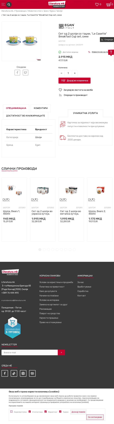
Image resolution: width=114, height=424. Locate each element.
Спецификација (16, 108)
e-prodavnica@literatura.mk (13, 300)
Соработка (82, 291)
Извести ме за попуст (102, 52)
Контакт (81, 295)
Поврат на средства (49, 313)
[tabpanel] (14, 209)
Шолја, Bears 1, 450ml (11, 212)
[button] (85, 90)
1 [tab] (39, 249)
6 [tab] (61, 249)
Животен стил (35, 11)
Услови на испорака (49, 300)
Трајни (65, 412)
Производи (20, 11)
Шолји (59, 11)
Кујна (52, 11)
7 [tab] (65, 249)
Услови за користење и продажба (56, 282)
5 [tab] (57, 249)
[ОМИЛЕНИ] (97, 4)
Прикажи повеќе (16, 406)
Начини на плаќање (49, 295)
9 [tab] (74, 249)
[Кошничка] (109, 4)
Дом (46, 11)
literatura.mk (7, 11)
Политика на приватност (52, 287)
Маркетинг (52, 412)
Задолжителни (20, 412)
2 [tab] (44, 249)
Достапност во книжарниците (25, 115)
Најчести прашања (48, 318)
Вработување (84, 287)
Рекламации (45, 309)
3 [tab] (48, 249)
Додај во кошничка (77, 80)
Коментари (41, 108)
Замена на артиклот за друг (53, 304)
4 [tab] (52, 249)
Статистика (37, 412)
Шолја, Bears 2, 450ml (97, 212)
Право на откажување (50, 322)
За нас (80, 282)
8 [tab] (70, 249)
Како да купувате (48, 291)
